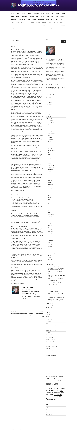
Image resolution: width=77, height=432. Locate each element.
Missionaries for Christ (50, 325)
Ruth (52, 13)
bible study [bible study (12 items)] (50, 378)
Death (47, 314)
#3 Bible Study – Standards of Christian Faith (56, 271)
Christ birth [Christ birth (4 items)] (54, 381)
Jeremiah (34, 19)
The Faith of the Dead (53, 291)
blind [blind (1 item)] (59, 378)
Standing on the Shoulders (51, 346)
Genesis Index (49, 97)
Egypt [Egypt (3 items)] (51, 384)
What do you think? (50, 352)
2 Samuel (63, 13)
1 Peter (23, 31)
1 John (33, 31)
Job (52, 16)
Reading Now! (48, 328)
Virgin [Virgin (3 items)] (54, 399)
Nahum (32, 22)
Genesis (12, 13)
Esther (48, 16)
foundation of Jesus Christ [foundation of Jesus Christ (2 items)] (51, 386)
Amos (12, 22)
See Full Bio (24, 298)
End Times (15, 304)
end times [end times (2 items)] (56, 384)
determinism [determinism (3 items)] (61, 382)
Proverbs (62, 16)
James (18, 31)
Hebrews (13, 31)
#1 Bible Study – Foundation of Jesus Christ (56, 266)
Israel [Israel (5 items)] (53, 388)
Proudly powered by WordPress (17, 429)
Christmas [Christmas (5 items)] (61, 381)
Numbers (29, 13)
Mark (18, 25)
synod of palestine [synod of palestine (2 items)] (50, 396)
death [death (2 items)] (53, 382)
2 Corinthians (49, 25)
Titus (55, 28)
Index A (49, 305)
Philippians (13, 28)
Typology (48, 348)
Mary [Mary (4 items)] (61, 390)
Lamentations (41, 19)
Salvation (48, 332)
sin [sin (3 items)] (53, 394)
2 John (38, 31)
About (47, 114)
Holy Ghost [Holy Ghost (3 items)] (49, 388)
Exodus (18, 13)
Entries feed (48, 409)
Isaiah (29, 19)
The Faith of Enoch (52, 284)
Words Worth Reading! (50, 355)
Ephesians (63, 25)
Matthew (13, 25)
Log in (47, 407)
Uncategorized (49, 350)
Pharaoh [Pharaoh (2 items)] (48, 392)
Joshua (42, 13)
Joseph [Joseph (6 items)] (62, 388)
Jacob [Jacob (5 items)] (57, 388)
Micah (27, 22)
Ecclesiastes (13, 19)
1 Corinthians (42, 25)
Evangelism (48, 319)
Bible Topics (48, 303)
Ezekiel (47, 19)
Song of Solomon (22, 19)
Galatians (56, 25)
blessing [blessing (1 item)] (57, 378)
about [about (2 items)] (47, 376)
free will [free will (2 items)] (59, 386)
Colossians (20, 28)
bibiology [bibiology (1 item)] (61, 376)
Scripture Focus (49, 337)
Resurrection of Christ (50, 330)
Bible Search (48, 262)
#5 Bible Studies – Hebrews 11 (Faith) (55, 278)
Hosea (57, 19)
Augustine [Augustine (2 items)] (57, 376)
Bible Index (48, 118)
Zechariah (56, 22)
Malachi (61, 22)
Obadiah (17, 22)
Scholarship (48, 334)
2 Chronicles (31, 16)
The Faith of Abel (52, 280)
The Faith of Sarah (52, 289)
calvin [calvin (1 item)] (61, 378)
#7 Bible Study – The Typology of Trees (55, 297)
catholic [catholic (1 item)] (64, 378)
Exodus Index (48, 100)
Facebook (48, 321)
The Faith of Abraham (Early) (54, 282)
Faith (47, 323)
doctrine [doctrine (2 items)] (48, 384)
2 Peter (28, 31)
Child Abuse (48, 312)
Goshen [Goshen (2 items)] (63, 386)
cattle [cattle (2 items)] (47, 381)
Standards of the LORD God (51, 343)
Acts (31, 25)
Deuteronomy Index (50, 106)
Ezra (37, 16)
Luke (22, 25)
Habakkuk (38, 22)
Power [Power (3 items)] (51, 392)
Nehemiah (42, 16)
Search (47, 39)
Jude (47, 31)
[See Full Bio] (27, 298)
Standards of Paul (49, 341)
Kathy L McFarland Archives (38, 4)
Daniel (52, 19)
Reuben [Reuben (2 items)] (62, 392)
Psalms (56, 16)
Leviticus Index (49, 102)
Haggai (50, 22)
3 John (43, 31)
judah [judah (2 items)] (47, 390)
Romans (35, 25)
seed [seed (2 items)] (47, 394)
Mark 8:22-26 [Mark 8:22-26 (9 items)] (54, 390)
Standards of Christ (50, 339)
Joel (61, 19)
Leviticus (23, 13)
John (26, 25)
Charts (47, 309)
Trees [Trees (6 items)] (59, 397)
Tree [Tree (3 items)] (55, 396)
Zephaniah (44, 22)
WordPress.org (49, 414)
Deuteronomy (36, 13)
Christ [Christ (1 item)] (50, 381)
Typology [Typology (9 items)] (49, 399)
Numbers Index (49, 104)
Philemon (60, 28)
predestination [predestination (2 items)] (57, 392)
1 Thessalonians (27, 28)
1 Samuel (57, 13)
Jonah (22, 22)
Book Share (48, 307)
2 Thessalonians (36, 28)
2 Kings (17, 16)
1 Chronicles (24, 16)
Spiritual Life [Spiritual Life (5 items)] (58, 394)
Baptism (47, 116)
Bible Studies (48, 264)
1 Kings (12, 16)
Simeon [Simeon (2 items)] (50, 394)
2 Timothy (50, 28)
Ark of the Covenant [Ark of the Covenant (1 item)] (52, 376)
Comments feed (49, 412)
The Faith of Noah (52, 286)
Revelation (53, 31)
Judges (47, 13)
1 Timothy (44, 28)
